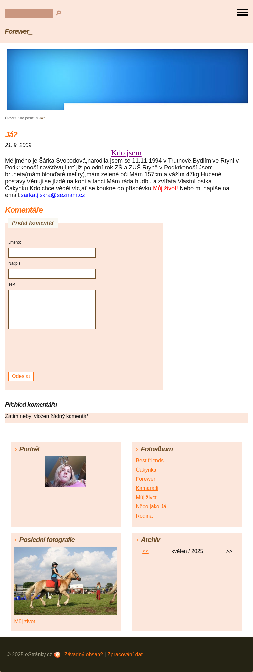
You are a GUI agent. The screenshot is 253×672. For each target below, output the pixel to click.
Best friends (149, 460)
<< (145, 551)
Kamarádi (147, 488)
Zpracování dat (125, 654)
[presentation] (53, 350)
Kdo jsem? (26, 118)
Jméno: (14, 242)
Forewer (145, 479)
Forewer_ (18, 31)
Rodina (144, 516)
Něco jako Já (151, 506)
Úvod (9, 118)
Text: (12, 284)
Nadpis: (15, 263)
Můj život (146, 497)
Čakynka (146, 470)
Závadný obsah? (83, 654)
